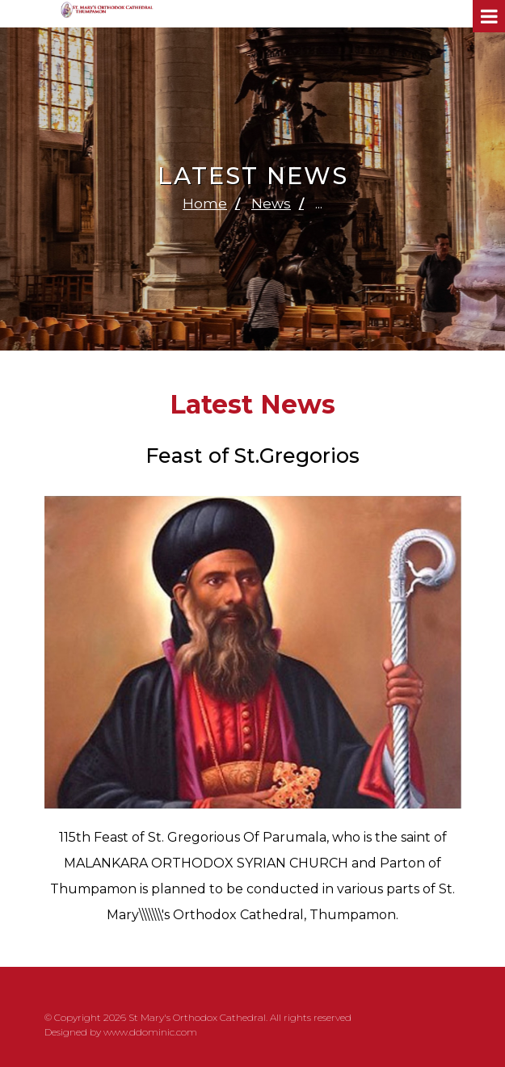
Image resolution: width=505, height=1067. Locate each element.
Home (205, 203)
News (271, 203)
